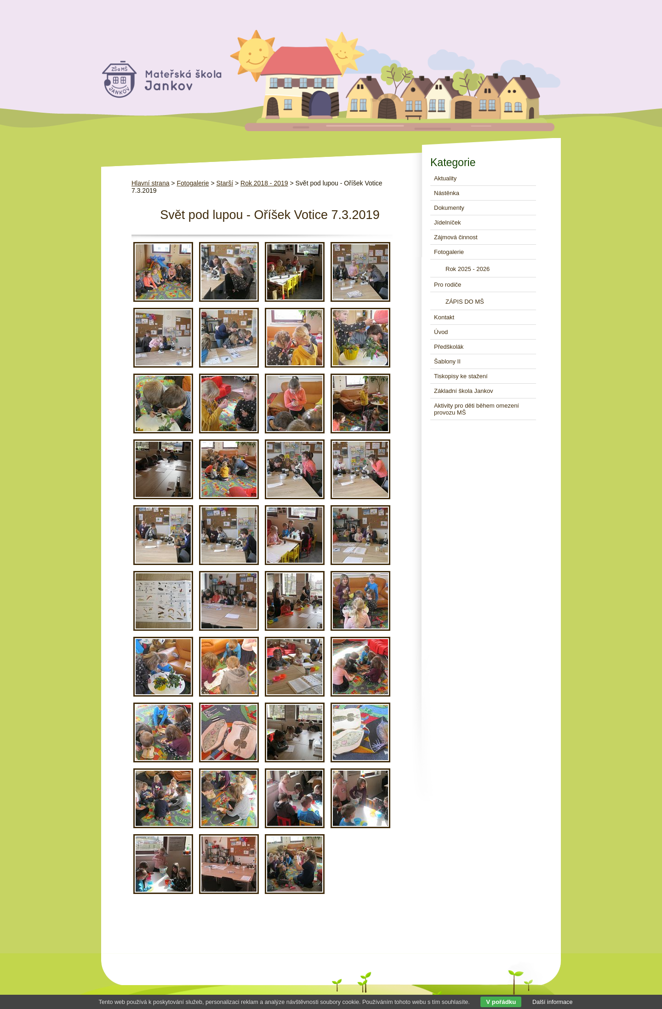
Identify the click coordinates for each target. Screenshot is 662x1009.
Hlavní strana (150, 183)
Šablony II (447, 361)
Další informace (552, 1002)
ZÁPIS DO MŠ (464, 301)
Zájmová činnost (456, 237)
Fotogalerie (193, 183)
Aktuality (445, 178)
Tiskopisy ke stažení (461, 376)
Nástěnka (446, 193)
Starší (224, 183)
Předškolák (448, 346)
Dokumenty (449, 207)
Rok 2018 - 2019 (264, 183)
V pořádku (501, 1001)
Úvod (441, 332)
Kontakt (444, 317)
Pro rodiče (447, 284)
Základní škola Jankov (463, 390)
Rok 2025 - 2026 (467, 268)
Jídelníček (447, 222)
